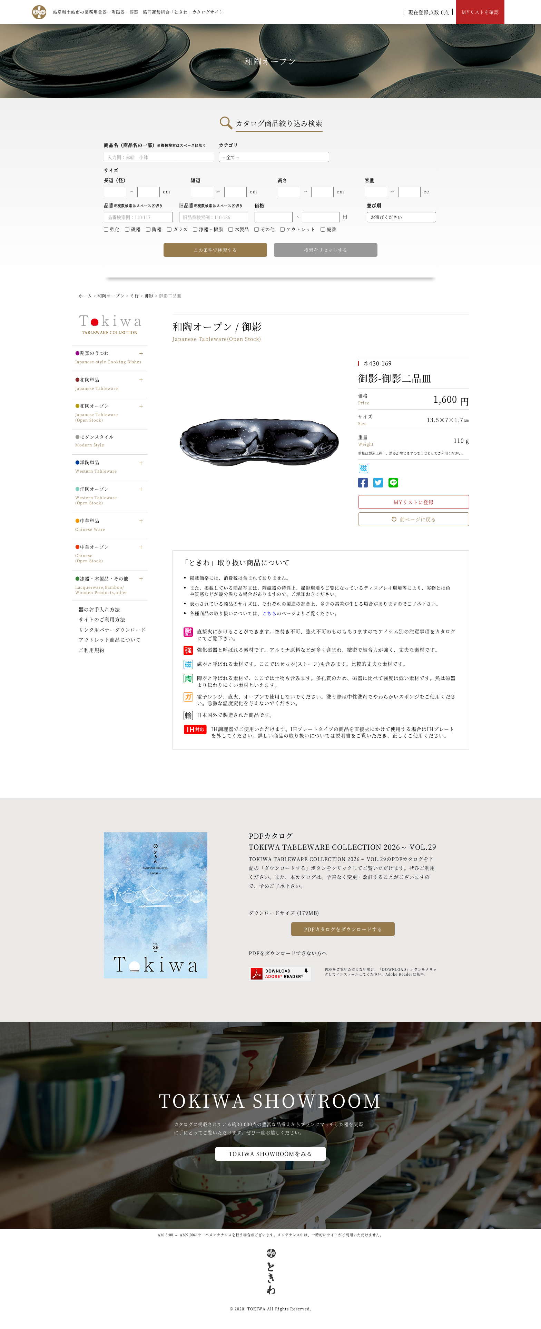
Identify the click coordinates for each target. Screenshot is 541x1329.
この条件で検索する (215, 249)
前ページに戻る (413, 519)
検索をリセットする (325, 249)
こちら (269, 613)
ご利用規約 (92, 649)
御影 (150, 296)
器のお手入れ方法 (99, 609)
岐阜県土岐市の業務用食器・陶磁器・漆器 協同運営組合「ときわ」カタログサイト (138, 12)
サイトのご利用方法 (102, 619)
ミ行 (135, 296)
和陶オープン (111, 296)
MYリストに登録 (414, 502)
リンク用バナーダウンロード (112, 629)
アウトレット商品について (110, 639)
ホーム (85, 296)
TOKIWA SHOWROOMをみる (270, 1154)
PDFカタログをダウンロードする (343, 929)
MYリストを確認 (480, 12)
